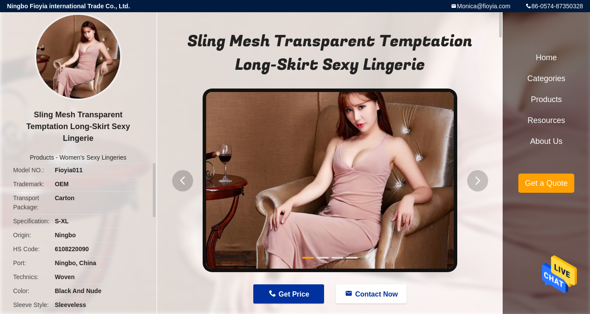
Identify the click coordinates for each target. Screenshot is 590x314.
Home (546, 57)
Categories (546, 78)
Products (42, 157)
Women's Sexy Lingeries (92, 157)
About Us (546, 141)
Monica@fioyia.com (483, 6)
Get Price (294, 294)
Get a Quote (546, 183)
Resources (546, 120)
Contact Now (376, 294)
